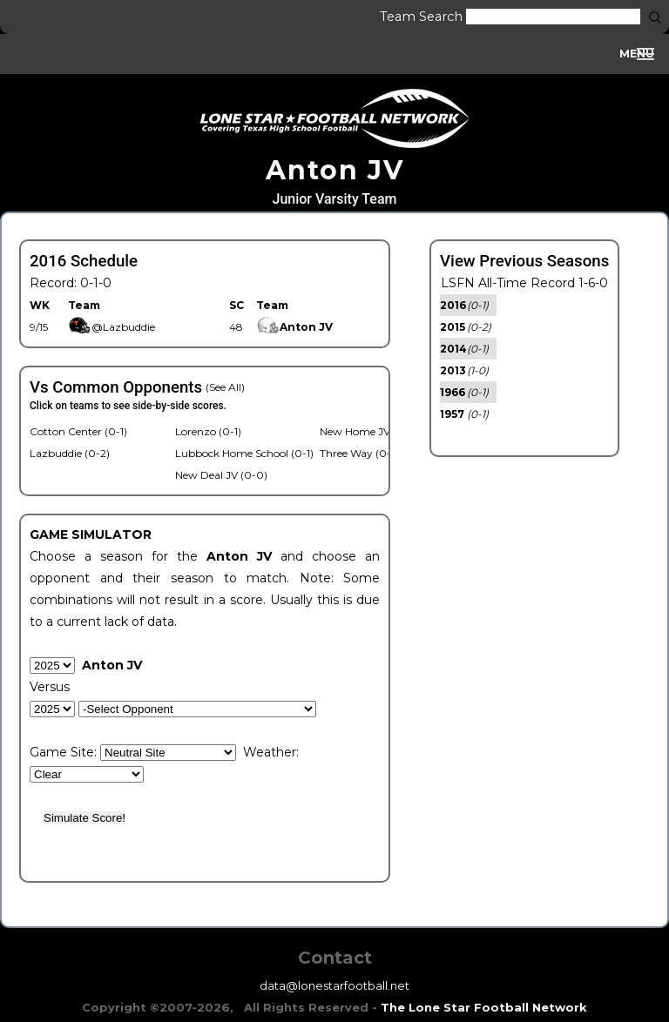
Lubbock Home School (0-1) (244, 453)
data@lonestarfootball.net (334, 985)
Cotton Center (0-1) (78, 431)
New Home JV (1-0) (368, 431)
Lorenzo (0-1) (208, 431)
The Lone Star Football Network (484, 1007)
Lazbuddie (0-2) (70, 453)
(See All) (225, 386)
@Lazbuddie (111, 326)
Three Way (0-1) (359, 453)
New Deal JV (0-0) (221, 474)
